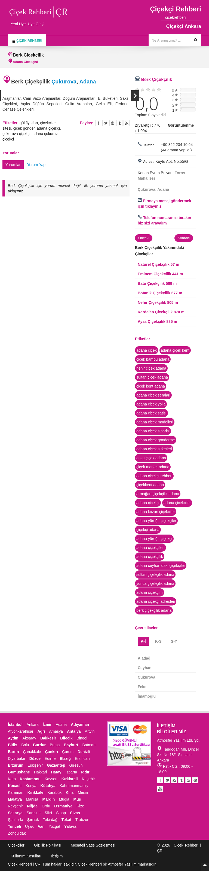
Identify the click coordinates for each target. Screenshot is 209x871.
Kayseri (51, 779)
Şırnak (33, 819)
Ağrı (41, 731)
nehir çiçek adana (151, 368)
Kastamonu (30, 779)
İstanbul (15, 724)
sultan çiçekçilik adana (155, 574)
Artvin (90, 731)
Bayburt (71, 745)
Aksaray (29, 738)
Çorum (67, 752)
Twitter (105, 123)
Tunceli (14, 826)
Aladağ (144, 658)
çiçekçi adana (147, 529)
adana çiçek (146, 350)
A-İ (143, 641)
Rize (80, 806)
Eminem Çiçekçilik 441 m (160, 274)
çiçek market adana (152, 467)
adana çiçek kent (175, 350)
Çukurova (63, 82)
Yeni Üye (18, 24)
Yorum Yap (36, 165)
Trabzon (82, 819)
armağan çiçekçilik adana (157, 494)
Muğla (64, 799)
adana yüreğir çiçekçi (154, 538)
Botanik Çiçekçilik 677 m (160, 293)
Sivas (75, 813)
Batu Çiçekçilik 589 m (157, 283)
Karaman (15, 792)
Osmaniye (63, 806)
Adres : (148, 162)
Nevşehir (15, 806)
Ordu (46, 806)
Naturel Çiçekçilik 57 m (158, 264)
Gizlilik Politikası (47, 845)
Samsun (34, 813)
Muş (77, 799)
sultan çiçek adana (152, 377)
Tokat (66, 819)
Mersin (83, 792)
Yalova (70, 826)
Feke (142, 687)
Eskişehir (35, 765)
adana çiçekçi (48, 128)
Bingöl (81, 738)
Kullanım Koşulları (26, 856)
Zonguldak (17, 833)
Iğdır (85, 772)
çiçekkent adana (150, 485)
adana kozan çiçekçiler (155, 512)
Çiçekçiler (16, 845)
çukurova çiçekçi (16, 134)
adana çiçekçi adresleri (155, 601)
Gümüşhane (19, 772)
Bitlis (12, 745)
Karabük (54, 792)
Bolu (25, 745)
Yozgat (54, 826)
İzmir (47, 724)
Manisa (32, 799)
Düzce (35, 758)
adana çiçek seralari (153, 395)
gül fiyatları (29, 123)
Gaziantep (56, 765)
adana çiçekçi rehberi (154, 476)
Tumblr (181, 780)
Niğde (32, 806)
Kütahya (48, 785)
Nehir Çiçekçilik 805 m (158, 302)
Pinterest (195, 780)
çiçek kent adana (150, 386)
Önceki (143, 238)
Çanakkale (32, 752)
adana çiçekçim (149, 592)
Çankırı (51, 752)
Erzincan (82, 758)
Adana (87, 82)
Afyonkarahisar (20, 731)
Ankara (33, 724)
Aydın (13, 738)
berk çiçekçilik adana (153, 610)
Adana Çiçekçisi (25, 62)
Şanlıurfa (15, 819)
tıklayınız (15, 191)
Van (41, 826)
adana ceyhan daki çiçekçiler (160, 565)
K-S (158, 641)
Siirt (48, 813)
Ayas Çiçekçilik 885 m (157, 321)
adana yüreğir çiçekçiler (156, 521)
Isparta (71, 772)
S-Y (174, 641)
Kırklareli (70, 779)
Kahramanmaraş (74, 785)
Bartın (13, 752)
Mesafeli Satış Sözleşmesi (93, 845)
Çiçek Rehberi (27, 41)
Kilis (70, 792)
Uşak (29, 826)
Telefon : (149, 145)
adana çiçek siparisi (153, 431)
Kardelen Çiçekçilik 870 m (161, 312)
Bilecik (66, 738)
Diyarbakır (16, 758)
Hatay (56, 772)
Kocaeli (14, 785)
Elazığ (65, 758)
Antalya (74, 731)
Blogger (174, 780)
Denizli (84, 752)
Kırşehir (88, 779)
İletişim (57, 856)
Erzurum (15, 765)
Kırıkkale (35, 792)
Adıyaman (80, 724)
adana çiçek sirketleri (154, 449)
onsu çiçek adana (151, 458)
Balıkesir (48, 738)
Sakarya (15, 813)
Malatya (15, 799)
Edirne (50, 758)
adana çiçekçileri (150, 547)
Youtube (188, 780)
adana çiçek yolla (150, 404)
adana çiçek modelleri (154, 422)
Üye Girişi (36, 24)
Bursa (55, 745)
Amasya (56, 731)
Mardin (48, 799)
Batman (88, 745)
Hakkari (40, 772)
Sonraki (135, 95)
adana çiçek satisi (151, 413)
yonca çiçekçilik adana (155, 583)
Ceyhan (145, 668)
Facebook (160, 780)
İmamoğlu (147, 696)
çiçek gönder (24, 128)
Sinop (61, 813)
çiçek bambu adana (152, 359)
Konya (31, 785)
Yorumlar (13, 165)
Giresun (76, 765)
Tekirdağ (50, 819)
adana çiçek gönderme (155, 440)
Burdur (39, 745)
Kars (12, 779)
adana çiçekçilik (149, 556)
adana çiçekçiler (177, 503)
